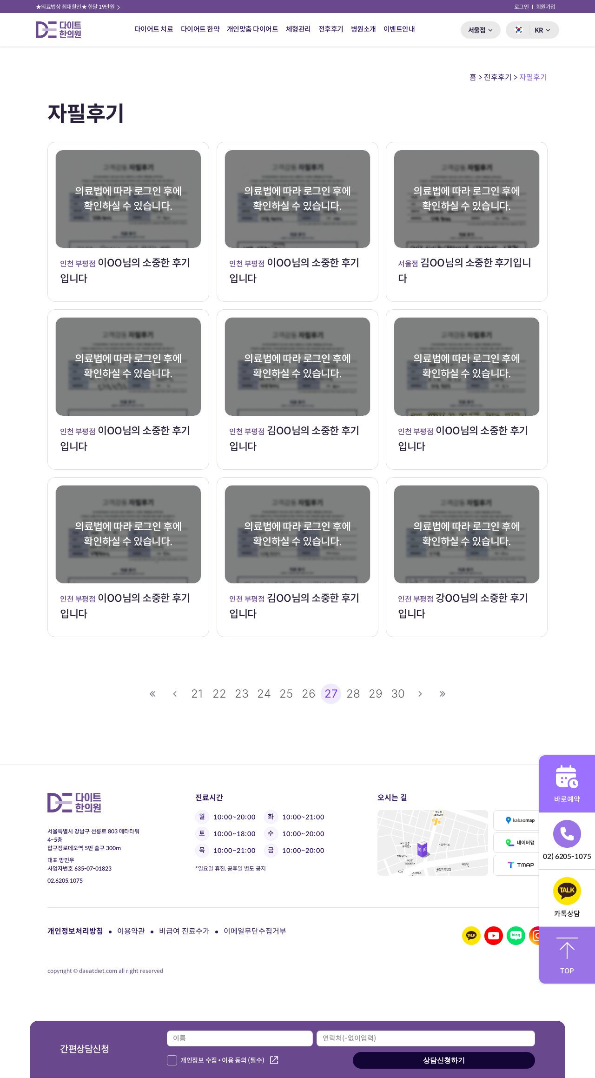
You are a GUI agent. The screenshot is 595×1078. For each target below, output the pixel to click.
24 (264, 693)
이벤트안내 (399, 29)
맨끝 (442, 694)
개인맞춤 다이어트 (252, 29)
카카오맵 (520, 820)
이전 (175, 694)
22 (219, 693)
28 (353, 693)
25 (286, 693)
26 (309, 693)
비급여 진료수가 (184, 931)
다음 (420, 694)
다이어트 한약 (200, 29)
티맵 (520, 865)
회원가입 (545, 6)
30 (398, 693)
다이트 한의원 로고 (62, 29)
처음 (152, 694)
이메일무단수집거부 (255, 931)
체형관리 (298, 29)
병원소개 (363, 29)
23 (242, 693)
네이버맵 (520, 842)
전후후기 (331, 29)
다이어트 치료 (153, 29)
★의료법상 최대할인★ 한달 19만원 (78, 6)
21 (197, 693)
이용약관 (131, 931)
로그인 (521, 6)
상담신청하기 (444, 1060)
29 (376, 693)
